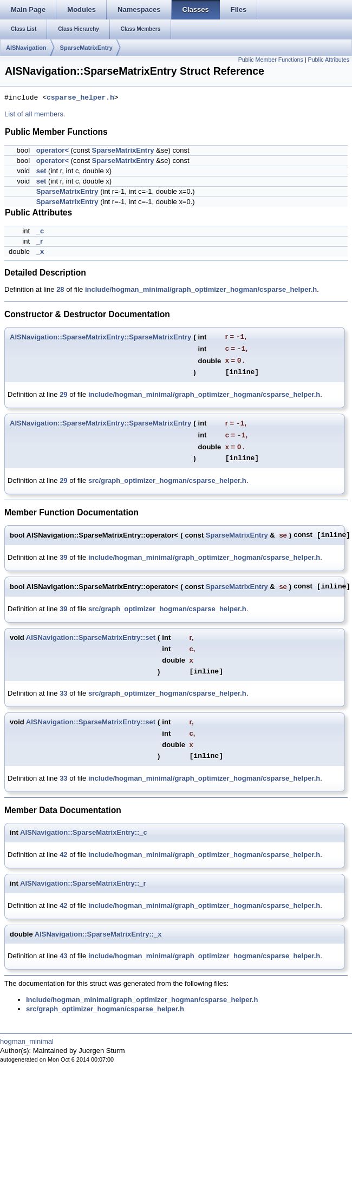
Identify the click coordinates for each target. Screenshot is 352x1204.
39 (63, 557)
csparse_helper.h (80, 98)
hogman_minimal (27, 1041)
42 (63, 854)
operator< (52, 150)
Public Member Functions (270, 59)
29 (63, 394)
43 (63, 956)
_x (40, 251)
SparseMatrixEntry (86, 47)
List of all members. (35, 114)
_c (40, 231)
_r (39, 241)
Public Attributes (328, 59)
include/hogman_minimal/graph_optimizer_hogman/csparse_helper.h (201, 289)
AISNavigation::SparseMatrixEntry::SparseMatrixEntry (100, 337)
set (41, 171)
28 (60, 289)
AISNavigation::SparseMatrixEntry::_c (83, 832)
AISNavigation (26, 47)
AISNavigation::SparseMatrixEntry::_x (98, 934)
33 (63, 693)
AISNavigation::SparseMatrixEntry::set (90, 637)
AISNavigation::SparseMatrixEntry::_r (83, 883)
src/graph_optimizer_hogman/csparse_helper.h (167, 480)
